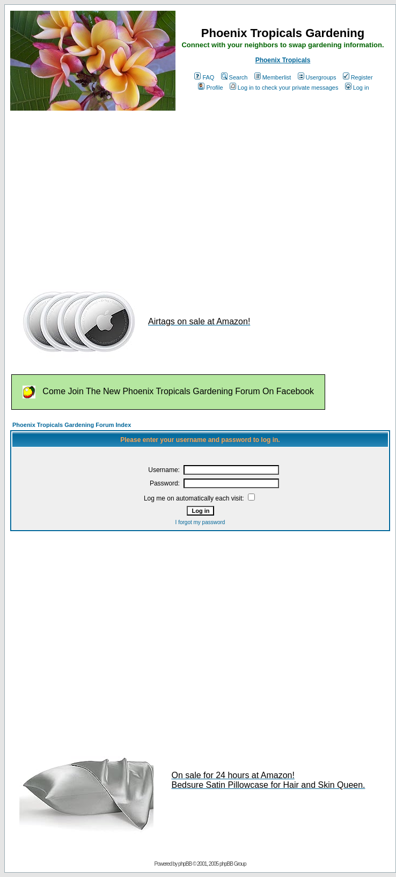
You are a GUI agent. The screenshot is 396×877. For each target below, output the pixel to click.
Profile (210, 87)
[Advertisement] (194, 195)
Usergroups (317, 77)
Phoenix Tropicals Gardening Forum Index (71, 425)
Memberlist (272, 77)
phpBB (185, 864)
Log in (357, 87)
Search (234, 77)
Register (358, 77)
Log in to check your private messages (284, 87)
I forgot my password (200, 522)
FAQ (204, 77)
